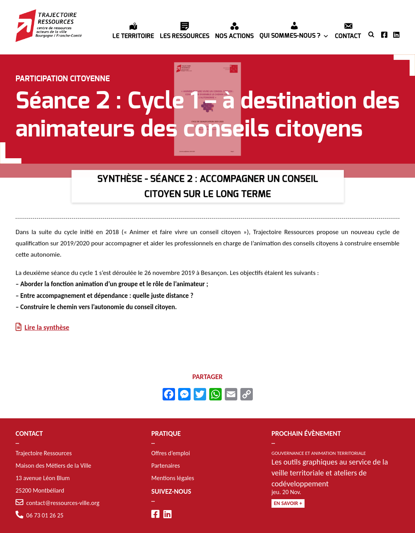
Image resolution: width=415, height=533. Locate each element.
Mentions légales (172, 478)
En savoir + (288, 503)
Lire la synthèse (47, 328)
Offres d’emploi (170, 453)
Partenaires (165, 465)
